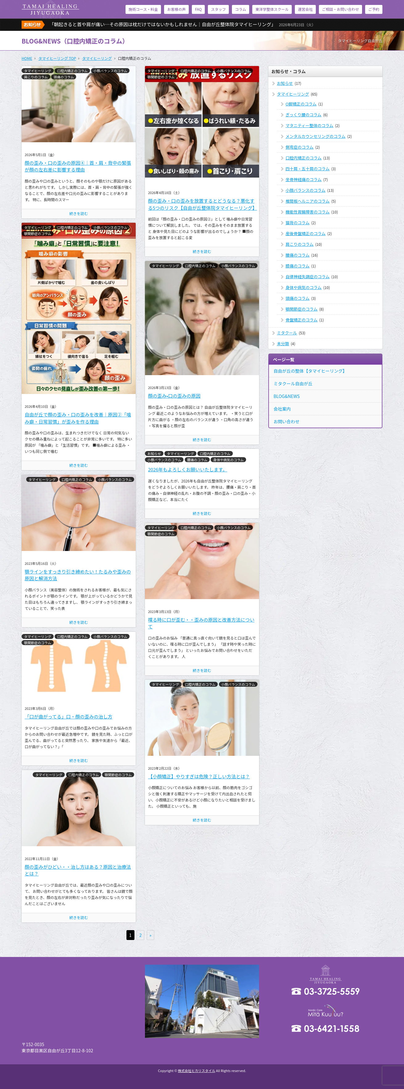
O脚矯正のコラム (301, 104)
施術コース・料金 (143, 9)
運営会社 (305, 9)
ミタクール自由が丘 (293, 383)
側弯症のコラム (300, 147)
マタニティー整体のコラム (309, 125)
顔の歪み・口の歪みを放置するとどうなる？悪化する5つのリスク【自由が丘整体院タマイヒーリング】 (202, 204)
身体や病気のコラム (228, 459)
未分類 (283, 343)
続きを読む (78, 213)
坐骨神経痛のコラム (304, 179)
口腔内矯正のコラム (72, 70)
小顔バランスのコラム (110, 70)
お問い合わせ (286, 421)
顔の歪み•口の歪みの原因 (174, 395)
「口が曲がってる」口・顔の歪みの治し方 (68, 716)
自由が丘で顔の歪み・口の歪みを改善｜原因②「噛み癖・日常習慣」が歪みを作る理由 (78, 418)
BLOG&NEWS (287, 396)
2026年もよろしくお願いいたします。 (187, 469)
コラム (240, 9)
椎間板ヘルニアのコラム (308, 201)
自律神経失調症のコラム (308, 276)
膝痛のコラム (298, 266)
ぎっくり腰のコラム (303, 115)
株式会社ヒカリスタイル (196, 1070)
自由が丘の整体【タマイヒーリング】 (310, 371)
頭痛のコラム (64, 76)
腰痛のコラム (197, 459)
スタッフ (218, 9)
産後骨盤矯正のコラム (306, 233)
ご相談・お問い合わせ (340, 9)
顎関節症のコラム (161, 76)
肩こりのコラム (36, 76)
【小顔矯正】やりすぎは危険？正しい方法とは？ (199, 776)
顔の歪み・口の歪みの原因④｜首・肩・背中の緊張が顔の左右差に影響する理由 (78, 166)
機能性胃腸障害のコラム (308, 212)
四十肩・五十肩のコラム (308, 169)
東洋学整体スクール (272, 9)
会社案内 (282, 409)
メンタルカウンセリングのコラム (315, 136)
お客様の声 (176, 9)
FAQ (198, 9)
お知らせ (154, 453)
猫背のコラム (298, 223)
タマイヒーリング (37, 70)
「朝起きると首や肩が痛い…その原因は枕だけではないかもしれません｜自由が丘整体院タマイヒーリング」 (182, 24)
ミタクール (287, 333)
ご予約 (373, 9)
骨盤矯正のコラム (302, 320)
